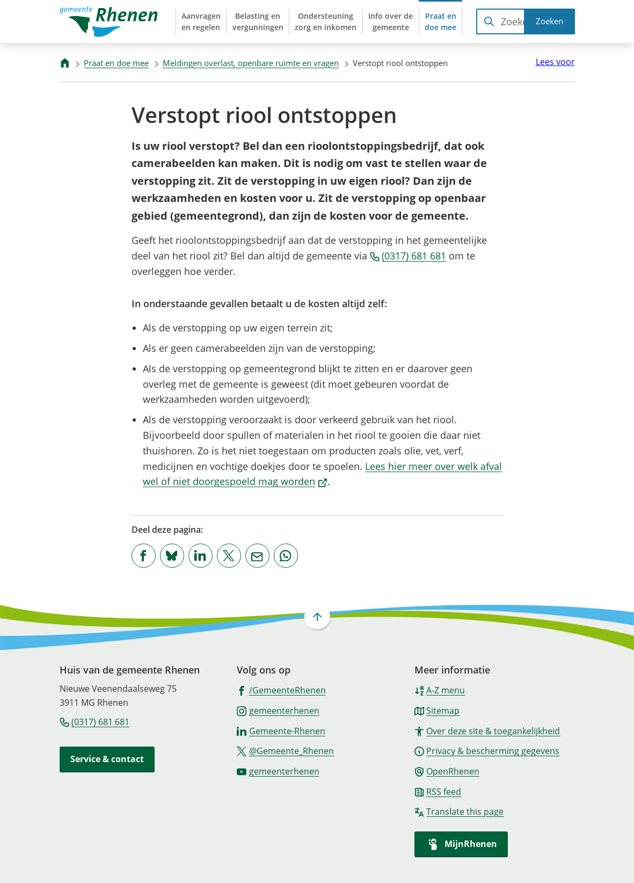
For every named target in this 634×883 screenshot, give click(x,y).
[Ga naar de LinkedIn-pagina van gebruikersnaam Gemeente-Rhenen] (281, 730)
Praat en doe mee (116, 62)
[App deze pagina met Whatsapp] (286, 556)
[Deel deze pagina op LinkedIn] (200, 556)
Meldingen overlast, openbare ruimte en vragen (251, 62)
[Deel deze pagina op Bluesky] (172, 556)
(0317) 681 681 (408, 255)
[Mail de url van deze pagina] (257, 556)
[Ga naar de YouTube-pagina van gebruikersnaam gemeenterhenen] (278, 770)
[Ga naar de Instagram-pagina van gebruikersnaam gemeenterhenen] (278, 710)
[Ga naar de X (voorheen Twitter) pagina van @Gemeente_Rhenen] (285, 750)
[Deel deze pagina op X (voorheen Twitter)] (229, 556)
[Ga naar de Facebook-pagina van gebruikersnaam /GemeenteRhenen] (281, 689)
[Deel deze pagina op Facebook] (144, 556)
